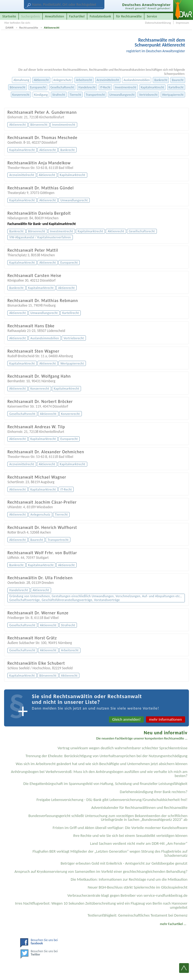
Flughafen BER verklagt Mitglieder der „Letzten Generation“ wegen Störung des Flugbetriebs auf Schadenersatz (110, 853)
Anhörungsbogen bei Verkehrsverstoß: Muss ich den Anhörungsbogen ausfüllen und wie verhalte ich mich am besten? (99, 773)
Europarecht (38, 87)
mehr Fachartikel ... (173, 924)
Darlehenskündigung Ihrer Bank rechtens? (154, 791)
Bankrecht (160, 80)
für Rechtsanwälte (129, 16)
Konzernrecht (20, 95)
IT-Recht (105, 87)
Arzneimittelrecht (108, 80)
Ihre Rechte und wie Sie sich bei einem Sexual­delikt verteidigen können (130, 835)
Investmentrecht (125, 87)
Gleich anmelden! (126, 719)
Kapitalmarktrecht (152, 87)
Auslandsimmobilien (136, 80)
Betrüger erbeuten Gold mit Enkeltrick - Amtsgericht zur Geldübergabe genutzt (124, 863)
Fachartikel (77, 16)
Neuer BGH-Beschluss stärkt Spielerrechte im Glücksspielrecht (138, 887)
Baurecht (177, 80)
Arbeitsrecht (84, 80)
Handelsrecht (87, 87)
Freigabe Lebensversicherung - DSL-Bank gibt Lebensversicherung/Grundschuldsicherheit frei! (111, 799)
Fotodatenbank (100, 16)
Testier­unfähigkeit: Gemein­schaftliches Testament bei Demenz (138, 915)
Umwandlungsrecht (122, 95)
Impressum (182, 22)
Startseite (9, 16)
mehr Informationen (165, 719)
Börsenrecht (18, 87)
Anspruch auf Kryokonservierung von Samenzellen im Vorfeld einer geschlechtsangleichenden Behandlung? (100, 871)
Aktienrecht (52, 27)
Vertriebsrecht (148, 95)
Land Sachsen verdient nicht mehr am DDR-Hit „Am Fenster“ (138, 843)
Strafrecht (58, 95)
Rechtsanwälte (28, 27)
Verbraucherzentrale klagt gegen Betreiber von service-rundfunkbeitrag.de (127, 895)
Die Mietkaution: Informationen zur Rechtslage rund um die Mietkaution (129, 879)
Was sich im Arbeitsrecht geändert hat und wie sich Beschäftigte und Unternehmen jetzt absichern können (102, 763)
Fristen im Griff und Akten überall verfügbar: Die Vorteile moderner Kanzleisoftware (120, 827)
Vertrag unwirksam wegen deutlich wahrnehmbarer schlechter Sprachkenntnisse (123, 747)
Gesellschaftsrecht (62, 87)
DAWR (10, 27)
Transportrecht (95, 95)
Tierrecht (75, 95)
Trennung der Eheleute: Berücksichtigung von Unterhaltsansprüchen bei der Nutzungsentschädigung (107, 755)
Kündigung (41, 95)
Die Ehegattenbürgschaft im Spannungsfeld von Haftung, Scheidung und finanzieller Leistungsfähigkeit (105, 783)
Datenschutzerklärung (158, 22)
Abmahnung (21, 80)
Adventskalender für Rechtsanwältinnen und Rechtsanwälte (139, 807)
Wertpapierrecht (172, 95)
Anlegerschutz (62, 80)
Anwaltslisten (54, 16)
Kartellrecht (176, 87)
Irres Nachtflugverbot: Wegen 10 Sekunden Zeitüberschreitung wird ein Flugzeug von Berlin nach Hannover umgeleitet (101, 905)
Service (152, 16)
